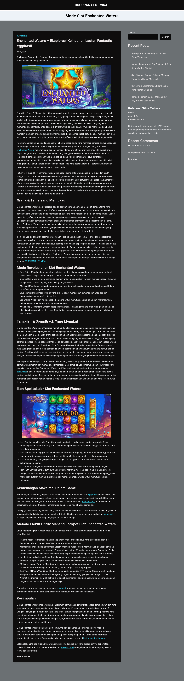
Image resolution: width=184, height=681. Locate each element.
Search (131, 32)
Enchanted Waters (25, 150)
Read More (23, 656)
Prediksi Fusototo (136, 119)
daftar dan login (149, 126)
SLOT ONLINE (22, 36)
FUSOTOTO (133, 112)
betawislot (133, 159)
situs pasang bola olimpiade (141, 152)
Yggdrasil (92, 494)
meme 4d (108, 514)
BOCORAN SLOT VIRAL (36, 261)
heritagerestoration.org (94, 638)
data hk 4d (133, 116)
